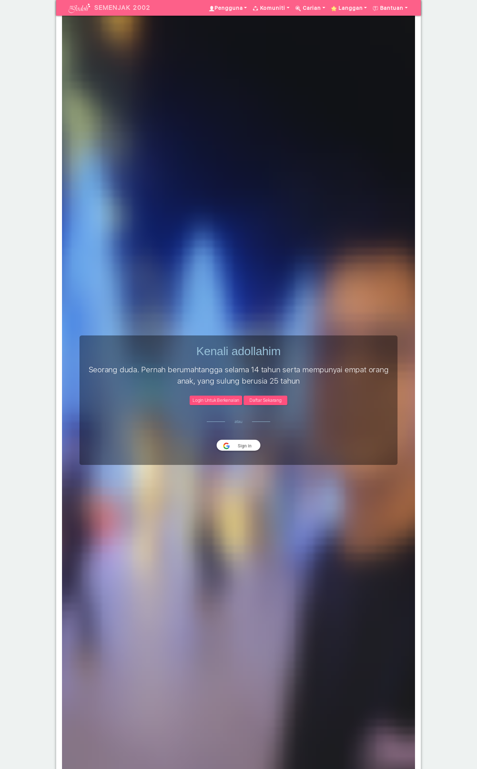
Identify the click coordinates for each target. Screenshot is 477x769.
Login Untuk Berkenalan (216, 400)
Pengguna (226, 8)
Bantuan (388, 8)
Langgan (347, 8)
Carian (308, 8)
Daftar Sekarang (265, 400)
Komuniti (269, 8)
